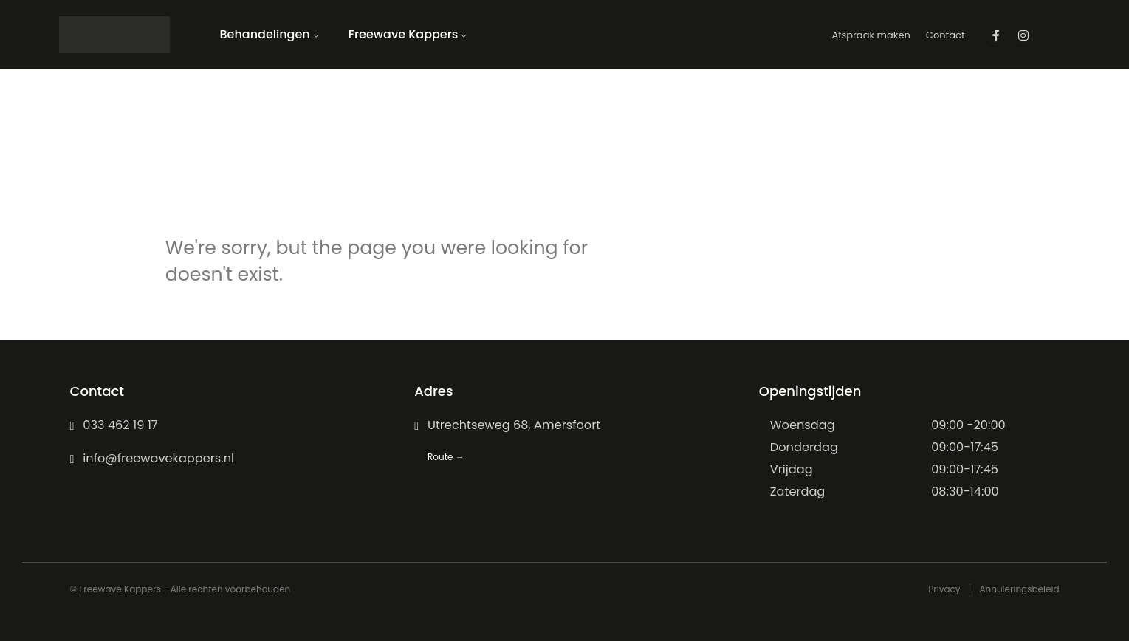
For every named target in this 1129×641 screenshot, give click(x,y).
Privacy (944, 589)
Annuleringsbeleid (1019, 589)
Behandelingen (265, 34)
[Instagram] (1023, 35)
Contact (945, 35)
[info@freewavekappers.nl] (220, 459)
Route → (446, 456)
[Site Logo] (114, 34)
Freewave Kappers (404, 34)
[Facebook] (996, 35)
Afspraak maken (870, 35)
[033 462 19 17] (220, 425)
